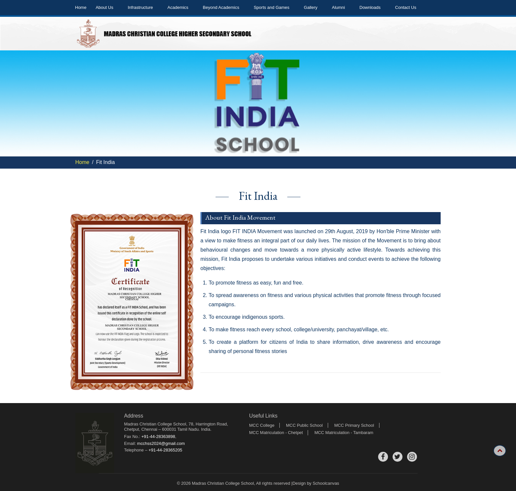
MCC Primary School (354, 425)
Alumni (338, 7)
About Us (104, 7)
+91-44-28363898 (158, 436)
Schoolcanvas (326, 483)
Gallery (310, 7)
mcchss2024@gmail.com (161, 443)
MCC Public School (304, 425)
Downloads (369, 7)
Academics (178, 7)
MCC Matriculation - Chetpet (276, 432)
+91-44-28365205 (165, 450)
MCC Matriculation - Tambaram (343, 432)
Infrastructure (140, 7)
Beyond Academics (221, 7)
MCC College (261, 425)
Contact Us (405, 7)
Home (81, 7)
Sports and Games (271, 7)
